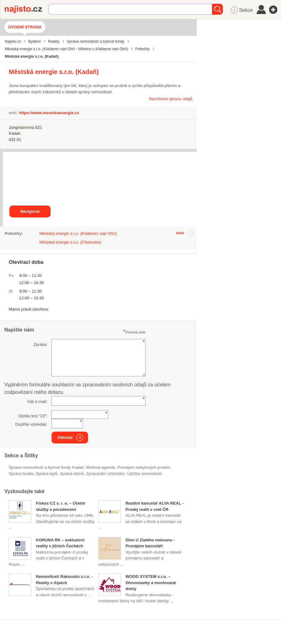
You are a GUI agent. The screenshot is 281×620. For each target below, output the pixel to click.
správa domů (72, 473)
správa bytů (46, 473)
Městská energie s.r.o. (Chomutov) (70, 242)
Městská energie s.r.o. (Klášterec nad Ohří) (78, 233)
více (180, 232)
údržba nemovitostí (144, 473)
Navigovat (30, 211)
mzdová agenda (100, 467)
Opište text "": (32, 416)
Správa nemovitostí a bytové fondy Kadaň (46, 467)
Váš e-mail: (37, 401)
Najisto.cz (26, 9)
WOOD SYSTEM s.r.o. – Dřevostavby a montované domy (151, 582)
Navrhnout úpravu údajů (170, 98)
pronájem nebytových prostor (143, 467)
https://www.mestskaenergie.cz (49, 112)
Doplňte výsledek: (31, 424)
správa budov (21, 473)
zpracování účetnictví (105, 473)
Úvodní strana (25, 27)
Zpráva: (40, 344)
